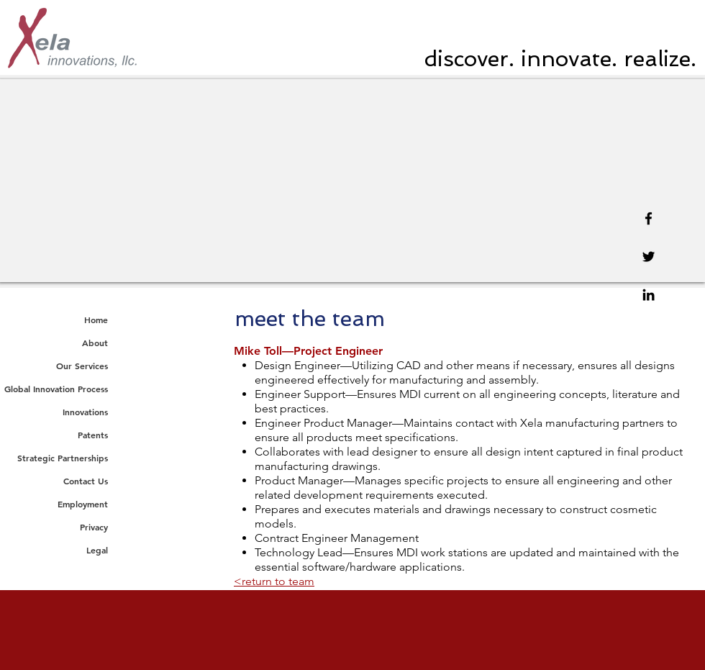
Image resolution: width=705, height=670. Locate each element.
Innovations (85, 411)
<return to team (274, 581)
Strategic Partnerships (62, 457)
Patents (93, 434)
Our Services (82, 365)
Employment (83, 504)
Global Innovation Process (56, 388)
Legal (97, 550)
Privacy (94, 527)
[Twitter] (648, 256)
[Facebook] (648, 218)
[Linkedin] (648, 294)
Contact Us (85, 480)
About (95, 342)
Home (96, 319)
